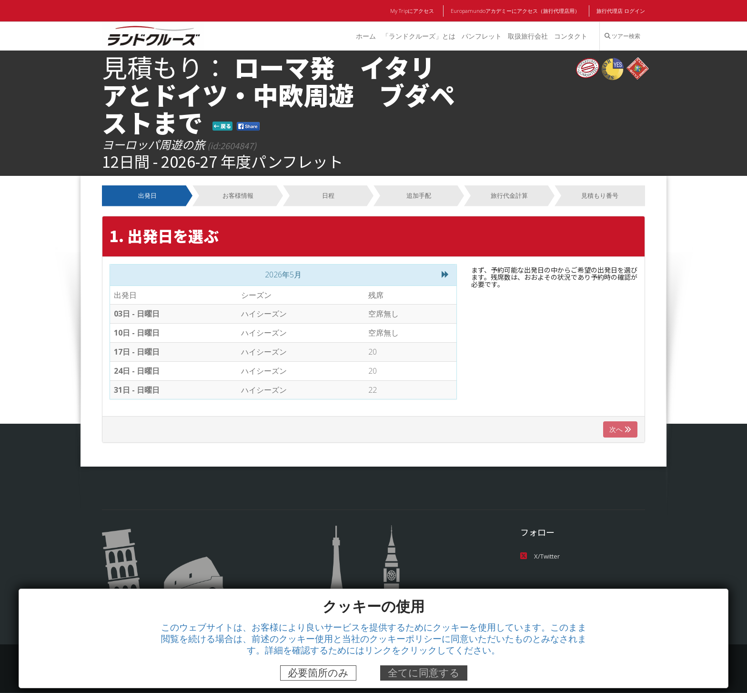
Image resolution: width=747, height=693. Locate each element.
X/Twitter (539, 556)
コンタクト (570, 36)
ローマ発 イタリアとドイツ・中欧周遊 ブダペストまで (278, 94)
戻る (222, 126)
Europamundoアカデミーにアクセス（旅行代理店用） (515, 11)
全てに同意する (424, 673)
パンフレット (481, 36)
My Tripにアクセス (413, 11)
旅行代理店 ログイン (620, 11)
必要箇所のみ (318, 673)
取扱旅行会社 (527, 36)
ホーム (365, 36)
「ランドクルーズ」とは (417, 36)
